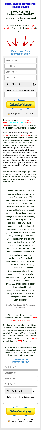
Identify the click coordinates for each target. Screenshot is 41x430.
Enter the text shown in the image (20, 90)
